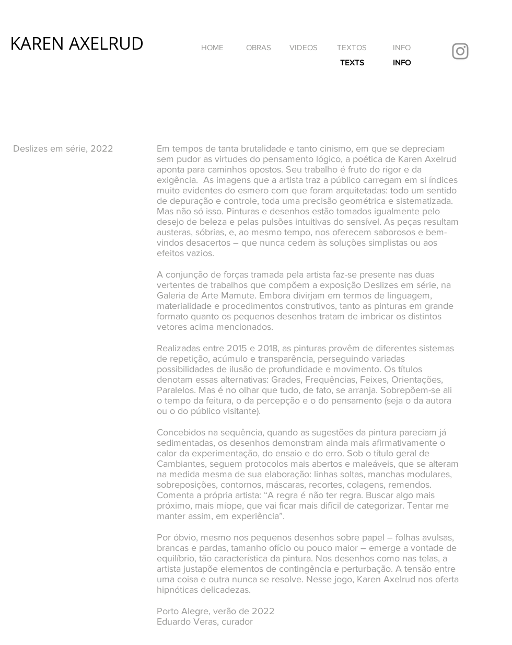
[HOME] (212, 47)
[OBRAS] (258, 47)
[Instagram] (460, 51)
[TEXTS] (352, 62)
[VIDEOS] (303, 47)
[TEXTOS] (352, 47)
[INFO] (401, 47)
